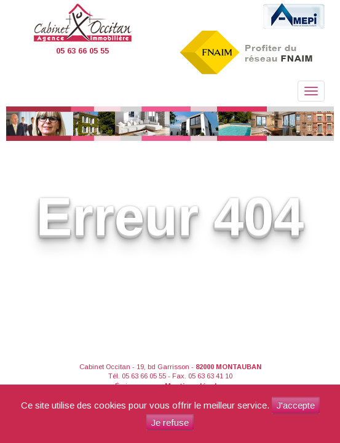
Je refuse (170, 422)
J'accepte (296, 405)
